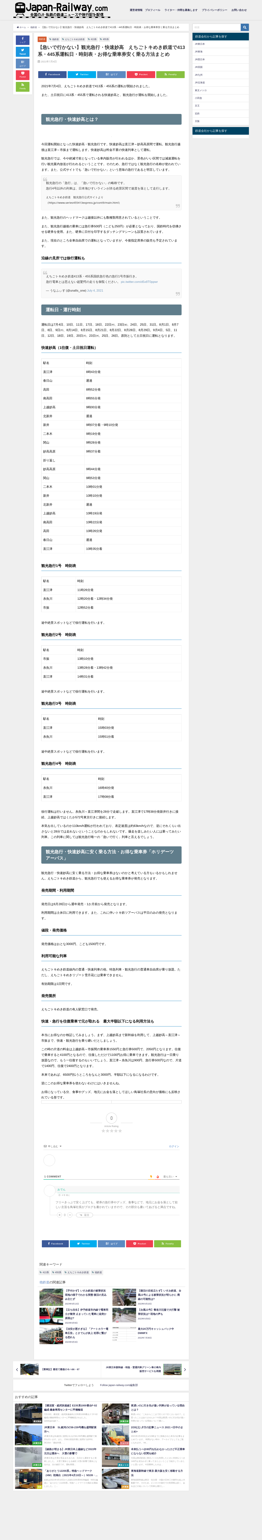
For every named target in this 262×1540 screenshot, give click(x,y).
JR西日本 (200, 59)
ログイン (173, 1146)
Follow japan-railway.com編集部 (119, 1385)
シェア (23, 39)
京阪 (197, 121)
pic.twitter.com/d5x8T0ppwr (139, 281)
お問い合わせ (239, 10)
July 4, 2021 (95, 290)
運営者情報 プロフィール (145, 10)
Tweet (22, 51)
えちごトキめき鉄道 (76, 39)
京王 (197, 105)
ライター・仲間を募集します (181, 10)
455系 (109, 39)
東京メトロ (201, 90)
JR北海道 (200, 82)
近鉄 (197, 113)
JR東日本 (200, 44)
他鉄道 (42, 39)
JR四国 (199, 67)
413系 (97, 39)
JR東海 (199, 51)
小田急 (198, 98)
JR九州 (199, 75)
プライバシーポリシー (214, 10)
